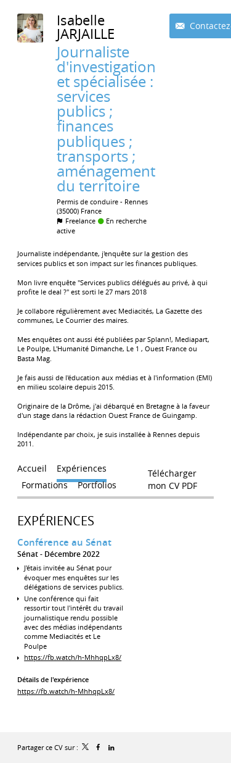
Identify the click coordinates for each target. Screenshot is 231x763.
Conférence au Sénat (64, 542)
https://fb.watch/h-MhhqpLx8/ (72, 657)
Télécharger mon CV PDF (172, 476)
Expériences (55, 520)
